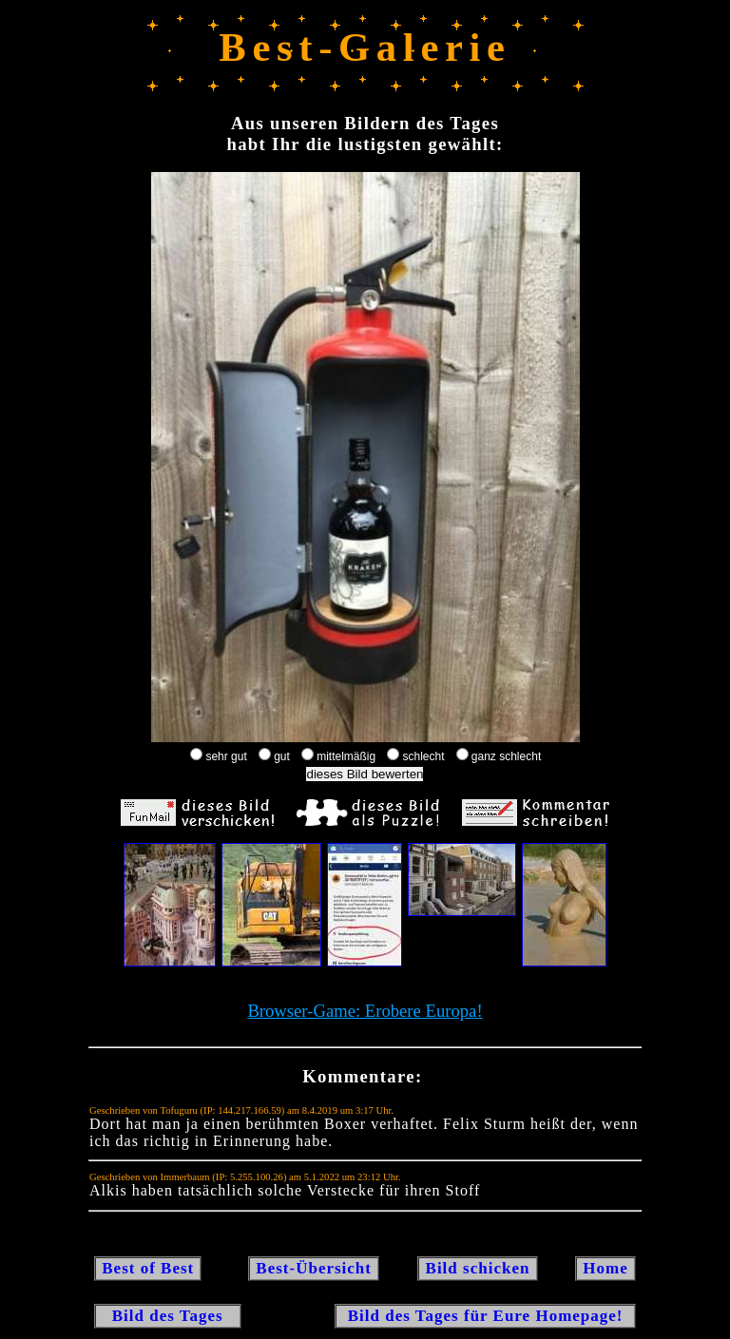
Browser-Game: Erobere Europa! (364, 1011)
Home (605, 1268)
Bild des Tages (168, 1316)
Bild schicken (477, 1268)
